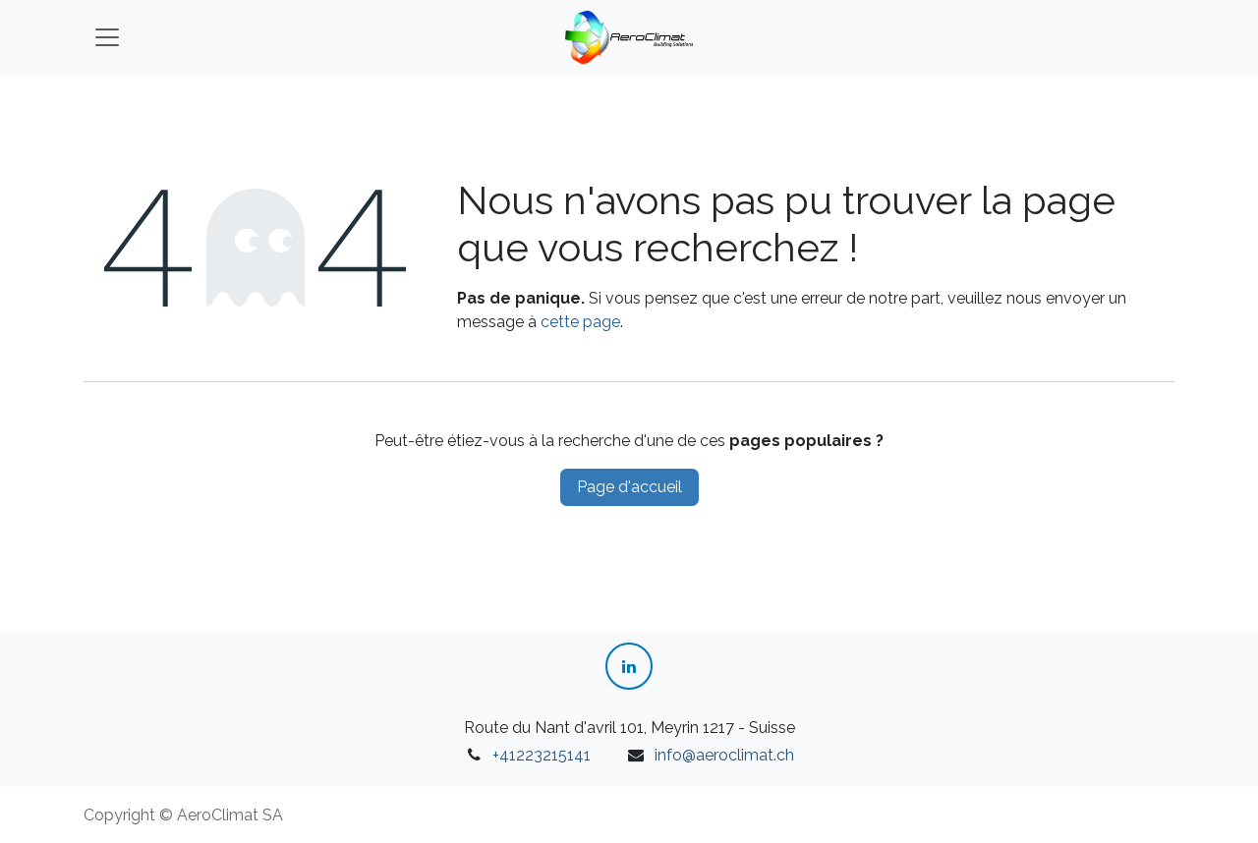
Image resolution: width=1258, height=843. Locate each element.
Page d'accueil (629, 487)
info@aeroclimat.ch (724, 755)
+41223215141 (541, 755)
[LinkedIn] (629, 666)
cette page (580, 321)
